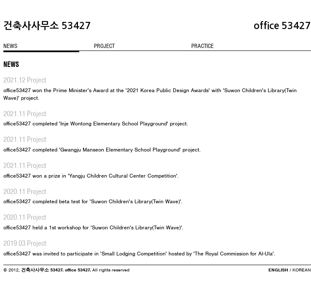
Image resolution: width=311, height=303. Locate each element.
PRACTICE (202, 46)
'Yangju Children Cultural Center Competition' (122, 175)
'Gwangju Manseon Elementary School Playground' (120, 149)
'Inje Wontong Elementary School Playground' (113, 123)
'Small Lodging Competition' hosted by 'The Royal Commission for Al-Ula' (187, 253)
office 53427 (282, 25)
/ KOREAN (299, 270)
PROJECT (104, 46)
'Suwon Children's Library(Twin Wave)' (135, 201)
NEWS (10, 46)
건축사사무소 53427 (47, 25)
